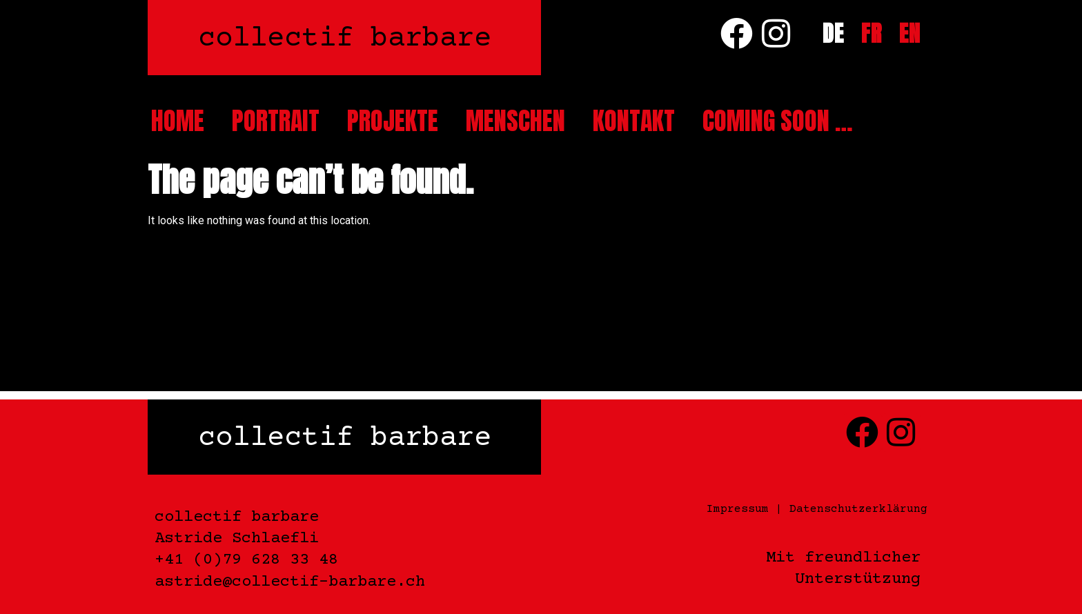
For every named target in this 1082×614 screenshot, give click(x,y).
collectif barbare (344, 39)
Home (177, 120)
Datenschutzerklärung (858, 509)
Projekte (392, 120)
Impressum (738, 509)
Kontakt (634, 120)
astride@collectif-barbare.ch (290, 582)
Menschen (515, 120)
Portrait (275, 120)
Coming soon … (777, 120)
